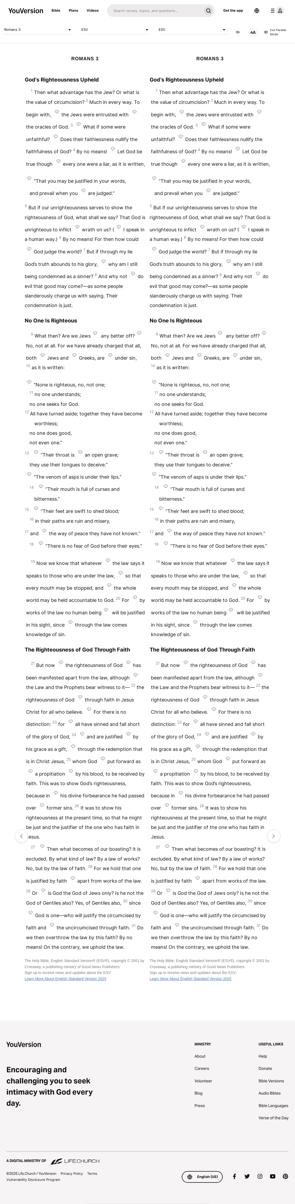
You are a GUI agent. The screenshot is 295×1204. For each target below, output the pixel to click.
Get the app (233, 10)
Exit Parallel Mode (275, 32)
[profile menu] (276, 10)
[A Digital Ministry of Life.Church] (147, 1158)
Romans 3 (38, 30)
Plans (73, 10)
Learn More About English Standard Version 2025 (65, 979)
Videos (93, 10)
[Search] (154, 10)
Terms (92, 1173)
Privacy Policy (72, 1173)
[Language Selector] (256, 10)
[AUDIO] (238, 32)
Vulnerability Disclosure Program (33, 1179)
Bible (56, 10)
